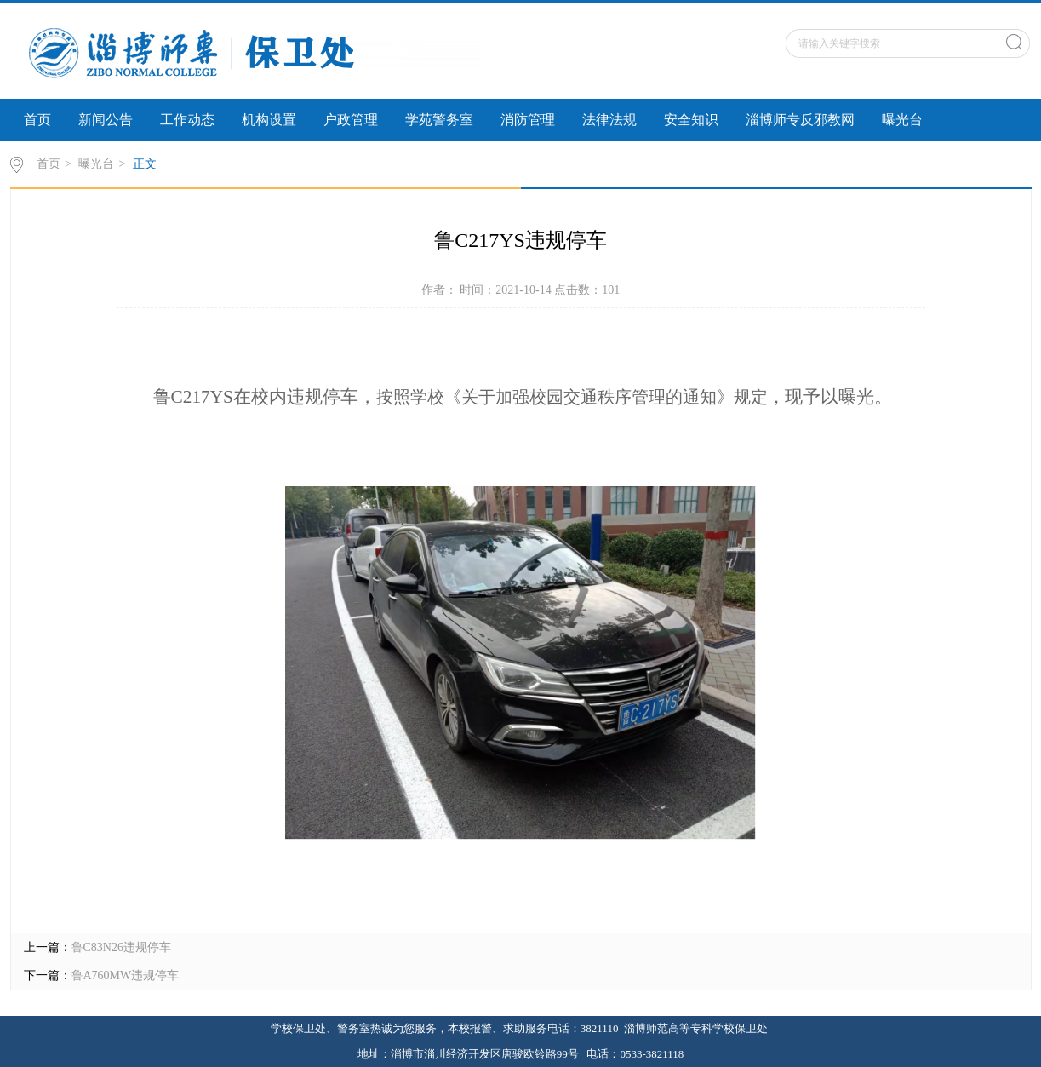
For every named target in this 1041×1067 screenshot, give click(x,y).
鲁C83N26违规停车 (121, 947)
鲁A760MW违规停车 (125, 975)
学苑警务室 (439, 119)
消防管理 (527, 119)
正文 (145, 164)
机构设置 (269, 119)
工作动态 (187, 119)
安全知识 (691, 119)
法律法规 (609, 119)
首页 (37, 119)
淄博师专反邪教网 (800, 119)
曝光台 (902, 119)
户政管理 (350, 119)
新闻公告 (105, 119)
